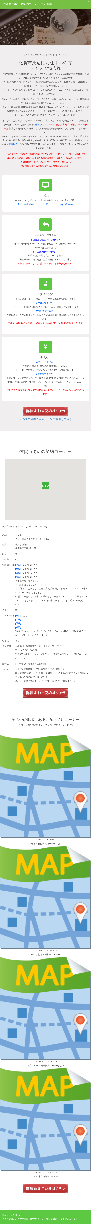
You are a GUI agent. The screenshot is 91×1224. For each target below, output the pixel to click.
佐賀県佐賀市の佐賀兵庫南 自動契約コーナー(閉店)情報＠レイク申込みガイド (40, 1218)
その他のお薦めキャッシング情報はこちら (45, 419)
